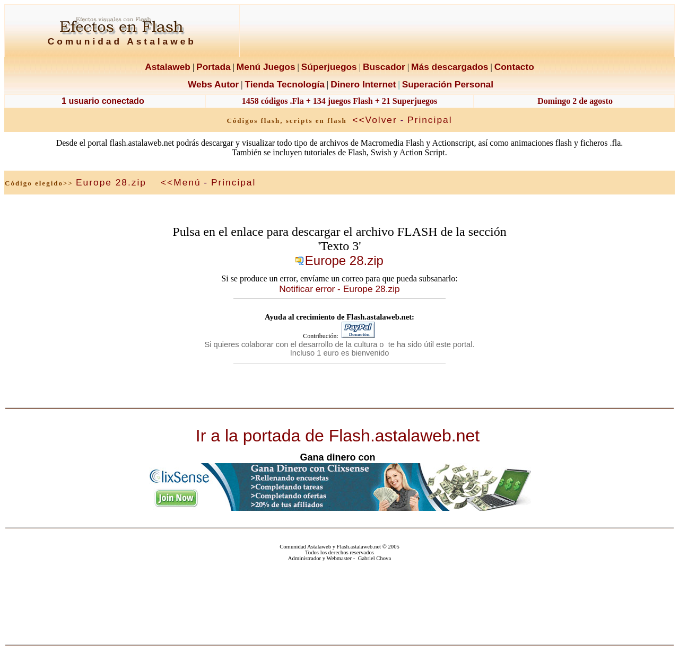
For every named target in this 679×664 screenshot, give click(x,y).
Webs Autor (213, 84)
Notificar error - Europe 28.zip (339, 289)
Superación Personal (447, 84)
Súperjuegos (329, 66)
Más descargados (449, 66)
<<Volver (374, 119)
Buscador (384, 66)
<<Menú (181, 182)
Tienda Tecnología (285, 84)
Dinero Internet (363, 84)
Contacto (514, 66)
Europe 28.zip (111, 182)
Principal (429, 119)
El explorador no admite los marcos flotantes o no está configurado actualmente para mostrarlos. (339, 600)
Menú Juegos (266, 66)
